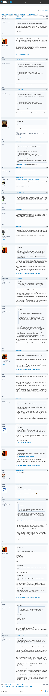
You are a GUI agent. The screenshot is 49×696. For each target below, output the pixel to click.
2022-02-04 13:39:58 (20, 209)
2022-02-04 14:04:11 (20, 278)
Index (2, 7)
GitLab (35, 2)
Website (4, 49)
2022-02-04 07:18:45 (20, 141)
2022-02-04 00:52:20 (20, 35)
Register (13, 7)
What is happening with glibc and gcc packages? (28, 14)
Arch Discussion (9, 14)
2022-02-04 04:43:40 (20, 118)
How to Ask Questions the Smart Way (22, 137)
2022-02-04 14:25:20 (20, 350)
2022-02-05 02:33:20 (20, 484)
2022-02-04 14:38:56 (20, 374)
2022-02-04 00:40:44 (20, 18)
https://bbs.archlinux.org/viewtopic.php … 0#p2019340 (28, 179)
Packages (25, 2)
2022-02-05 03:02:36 (20, 543)
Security (39, 2)
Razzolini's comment (22, 164)
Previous (5, 16)
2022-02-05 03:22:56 (20, 635)
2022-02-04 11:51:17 (20, 177)
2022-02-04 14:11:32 (20, 306)
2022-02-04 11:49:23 (20, 167)
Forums (29, 2)
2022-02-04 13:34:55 (20, 192)
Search (9, 7)
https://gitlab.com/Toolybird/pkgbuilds (24, 442)
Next (22, 16)
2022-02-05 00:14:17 (20, 447)
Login (17, 7)
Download (46, 2)
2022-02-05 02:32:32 (20, 470)
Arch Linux (6, 2)
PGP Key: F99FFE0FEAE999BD (21, 54)
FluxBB (46, 691)
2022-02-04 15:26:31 (20, 398)
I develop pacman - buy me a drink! (34, 54)
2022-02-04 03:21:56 (20, 89)
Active (42, 10)
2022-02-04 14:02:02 (20, 244)
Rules (5, 7)
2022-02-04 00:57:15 (20, 59)
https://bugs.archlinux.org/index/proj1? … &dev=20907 (28, 212)
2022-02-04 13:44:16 (20, 226)
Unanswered (45, 10)
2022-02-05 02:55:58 (20, 499)
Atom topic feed (45, 690)
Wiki (32, 2)
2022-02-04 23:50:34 (20, 424)
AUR (42, 2)
